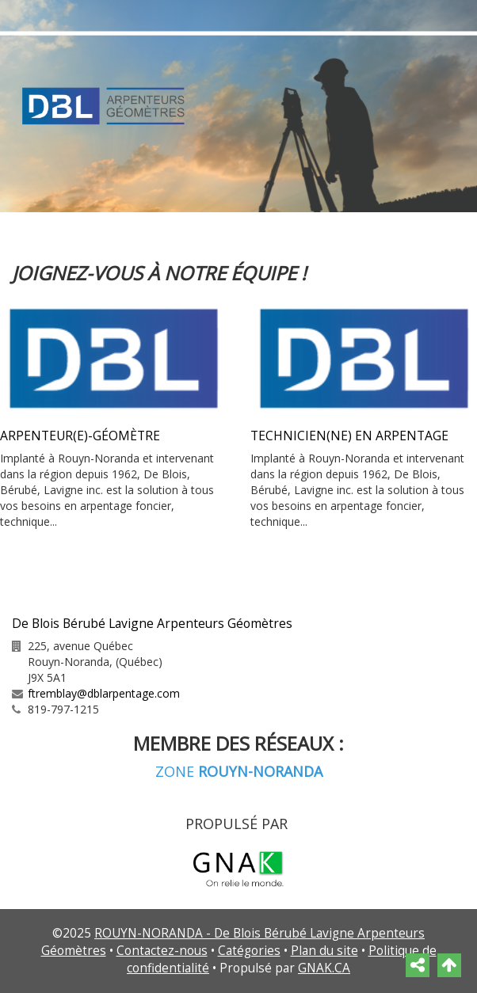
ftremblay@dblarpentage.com (104, 693)
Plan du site (324, 950)
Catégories (249, 950)
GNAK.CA (324, 968)
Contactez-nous (162, 950)
